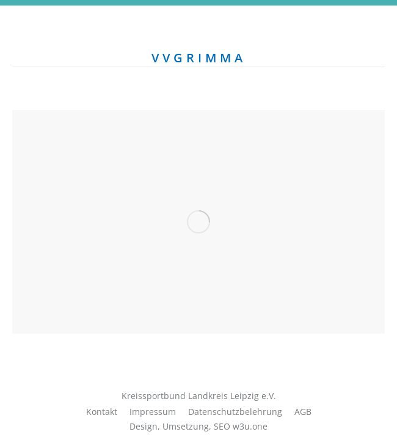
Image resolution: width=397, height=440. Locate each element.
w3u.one (250, 426)
